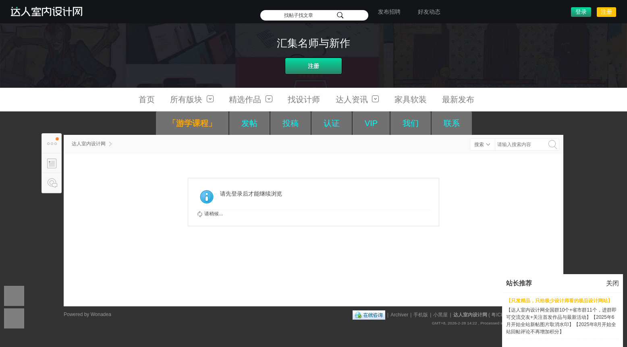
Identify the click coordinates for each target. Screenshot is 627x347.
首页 (147, 99)
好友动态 (429, 11)
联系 (452, 123)
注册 (606, 11)
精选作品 (250, 99)
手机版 (420, 315)
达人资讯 (357, 99)
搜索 (479, 144)
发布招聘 (389, 11)
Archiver (399, 315)
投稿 (290, 123)
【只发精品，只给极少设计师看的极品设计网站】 (559, 301)
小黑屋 (440, 315)
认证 (332, 123)
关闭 (612, 283)
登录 (581, 11)
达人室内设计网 (89, 144)
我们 (411, 123)
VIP (371, 123)
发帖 (249, 123)
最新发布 (458, 99)
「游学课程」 (192, 123)
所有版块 (192, 99)
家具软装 (410, 99)
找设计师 (304, 99)
